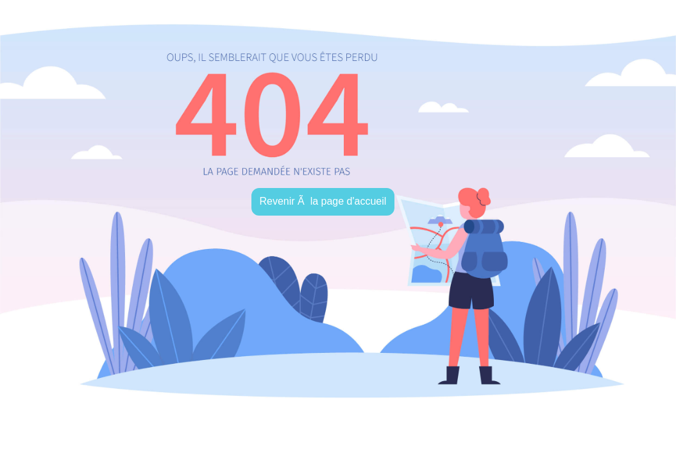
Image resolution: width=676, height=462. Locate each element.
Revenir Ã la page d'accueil (323, 201)
